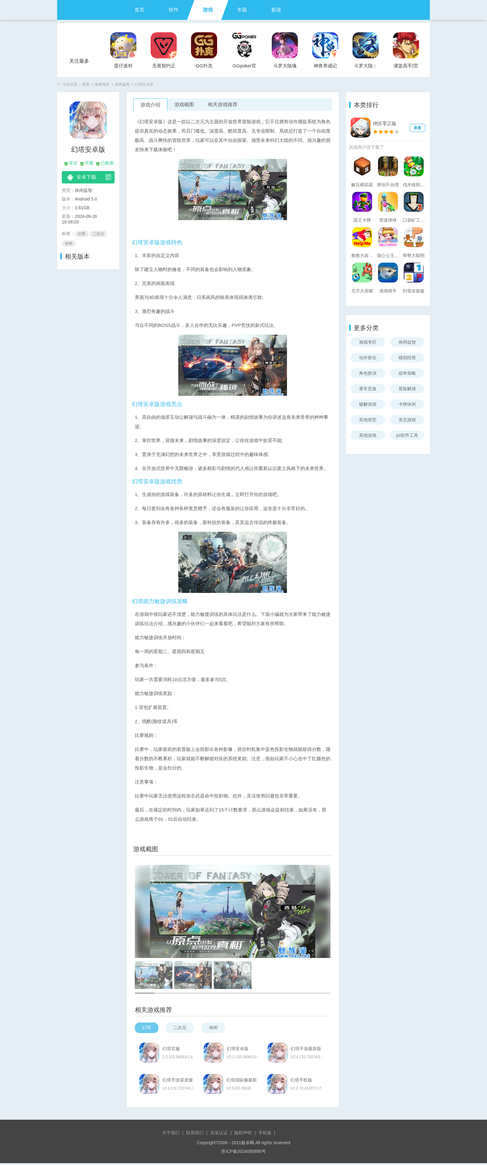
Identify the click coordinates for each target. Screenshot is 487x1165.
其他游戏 (367, 435)
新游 (276, 9)
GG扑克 (204, 65)
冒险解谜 (407, 388)
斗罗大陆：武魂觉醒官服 (365, 67)
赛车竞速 (367, 388)
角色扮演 (367, 373)
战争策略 (407, 373)
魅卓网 (247, 1144)
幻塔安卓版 (239, 1048)
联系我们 (194, 1134)
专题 (242, 9)
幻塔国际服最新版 (244, 1081)
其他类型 (367, 419)
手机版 (264, 1134)
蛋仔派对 (123, 65)
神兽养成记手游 (325, 67)
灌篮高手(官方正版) (406, 67)
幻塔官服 (171, 1048)
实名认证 (219, 1134)
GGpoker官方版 (244, 67)
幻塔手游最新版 (309, 1048)
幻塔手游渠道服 (178, 1081)
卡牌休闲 (407, 404)
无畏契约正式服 (163, 67)
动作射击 (367, 357)
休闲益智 (122, 84)
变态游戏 (407, 419)
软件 (174, 9)
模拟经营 (407, 357)
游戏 (208, 9)
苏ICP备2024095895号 (243, 1153)
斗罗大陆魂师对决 (285, 67)
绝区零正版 (384, 123)
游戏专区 (102, 84)
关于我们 (171, 1134)
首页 (139, 9)
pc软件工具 (407, 435)
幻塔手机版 (305, 1081)
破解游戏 (367, 404)
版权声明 (243, 1134)
